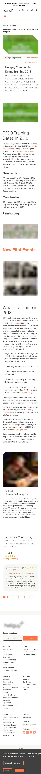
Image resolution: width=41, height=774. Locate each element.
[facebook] (27, 732)
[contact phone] (36, 10)
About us (26, 679)
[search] (19, 10)
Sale (4, 652)
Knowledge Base (9, 733)
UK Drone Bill (30, 336)
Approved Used (8, 649)
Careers (26, 687)
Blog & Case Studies (10, 717)
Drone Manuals (8, 735)
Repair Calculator (9, 728)
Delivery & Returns (30, 654)
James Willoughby (31, 62)
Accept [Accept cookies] (20, 770)
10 (28, 597)
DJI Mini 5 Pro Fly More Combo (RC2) (20, 573)
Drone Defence (8, 667)
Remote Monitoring (10, 670)
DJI (36, 320)
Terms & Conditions (30, 649)
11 (31, 597)
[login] (27, 10)
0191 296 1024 (28, 717)
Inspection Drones (9, 695)
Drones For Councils (10, 697)
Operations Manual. (25, 151)
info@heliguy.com (20, 430)
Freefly (15, 424)
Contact (26, 690)
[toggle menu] (5, 16)
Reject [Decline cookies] (7, 770)
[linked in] (24, 732)
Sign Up (30, 638)
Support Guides (8, 730)
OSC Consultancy (9, 660)
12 (34, 597)
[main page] (8, 10)
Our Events (27, 682)
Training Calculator (10, 725)
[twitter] (31, 732)
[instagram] (34, 732)
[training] (32, 10)
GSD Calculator (8, 722)
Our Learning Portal (30, 684)
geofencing (27, 392)
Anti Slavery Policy (29, 652)
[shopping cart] (23, 10)
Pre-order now (19, 6)
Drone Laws (7, 720)
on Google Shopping (10, 559)
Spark (16, 323)
